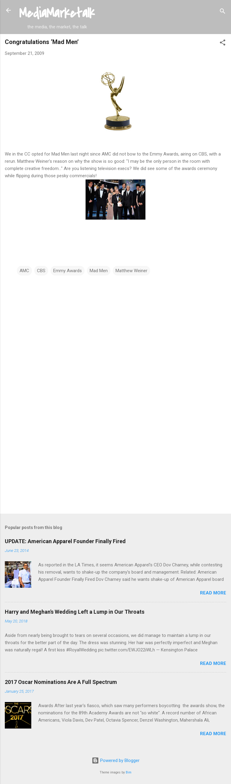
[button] (222, 43)
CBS (41, 270)
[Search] (222, 12)
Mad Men (99, 270)
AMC (24, 270)
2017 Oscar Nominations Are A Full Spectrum (61, 682)
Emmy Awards (67, 270)
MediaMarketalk (57, 13)
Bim (128, 772)
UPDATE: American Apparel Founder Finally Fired (65, 541)
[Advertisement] (115, 462)
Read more (213, 593)
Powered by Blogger (116, 760)
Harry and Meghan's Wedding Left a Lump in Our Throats (74, 612)
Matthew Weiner (131, 270)
